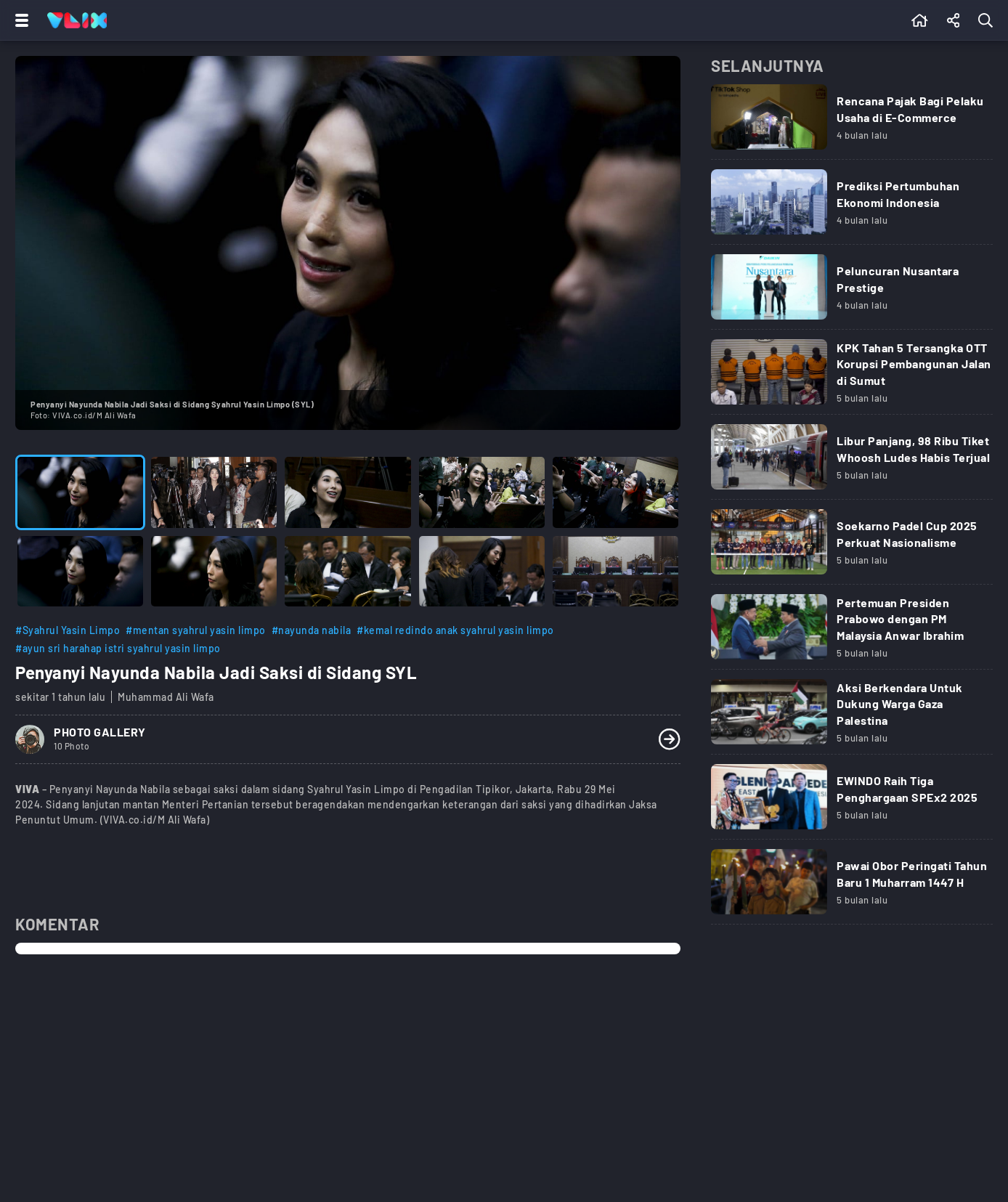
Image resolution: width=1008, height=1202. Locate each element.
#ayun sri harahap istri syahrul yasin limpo (118, 648)
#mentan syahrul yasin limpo (196, 630)
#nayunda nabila (311, 630)
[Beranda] (920, 20)
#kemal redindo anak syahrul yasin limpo (455, 630)
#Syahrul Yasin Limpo (67, 630)
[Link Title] (852, 122)
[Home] (77, 20)
